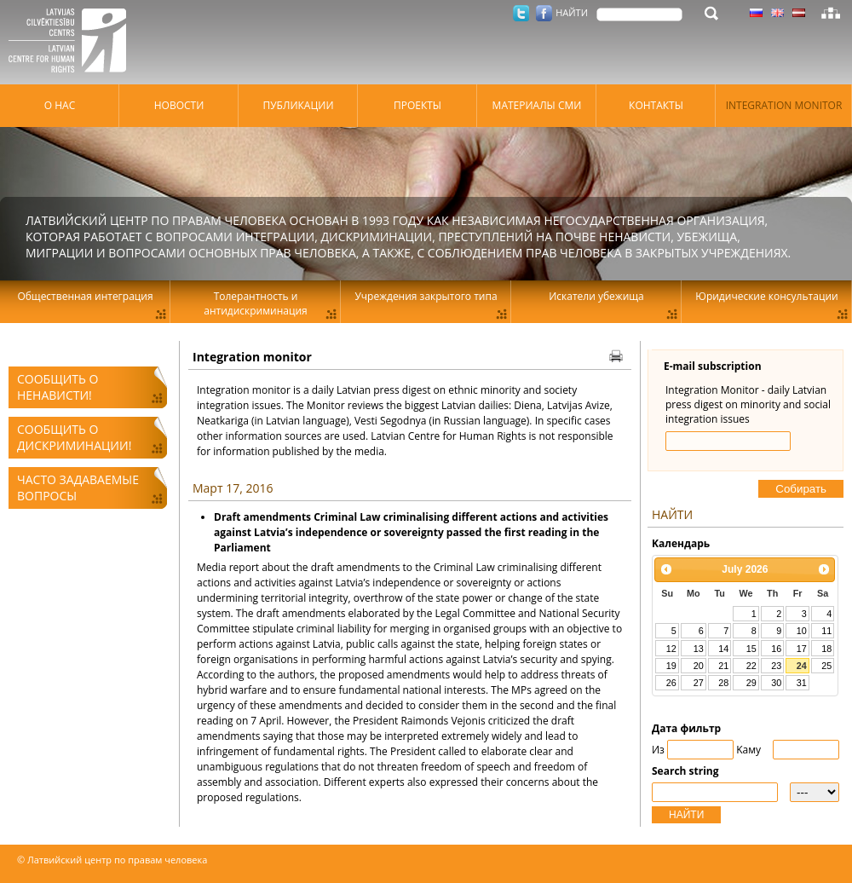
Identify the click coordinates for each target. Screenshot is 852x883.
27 (699, 683)
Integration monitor (784, 105)
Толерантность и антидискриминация (255, 303)
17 (802, 648)
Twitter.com (521, 13)
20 (699, 666)
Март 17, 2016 (233, 488)
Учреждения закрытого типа (425, 296)
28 (723, 683)
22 (751, 666)
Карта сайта (830, 13)
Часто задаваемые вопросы (78, 487)
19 (671, 666)
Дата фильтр (686, 728)
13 (699, 648)
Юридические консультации (766, 296)
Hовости (179, 105)
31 (802, 683)
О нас (59, 105)
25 (826, 666)
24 (802, 666)
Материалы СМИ (537, 105)
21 (723, 666)
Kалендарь (681, 543)
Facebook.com (544, 13)
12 (671, 648)
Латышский (798, 13)
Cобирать (800, 488)
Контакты (656, 105)
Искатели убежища (596, 296)
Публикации (297, 105)
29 (751, 683)
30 (776, 683)
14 (723, 648)
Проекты (417, 105)
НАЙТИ (686, 815)
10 (802, 631)
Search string (685, 771)
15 (751, 648)
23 (776, 666)
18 (826, 648)
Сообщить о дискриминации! (74, 437)
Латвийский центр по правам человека (72, 43)
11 (826, 631)
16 (776, 648)
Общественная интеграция (85, 296)
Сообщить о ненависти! (57, 387)
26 (671, 683)
